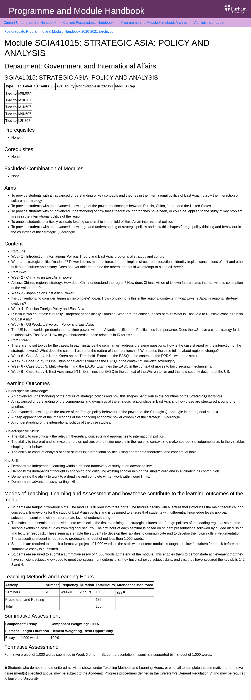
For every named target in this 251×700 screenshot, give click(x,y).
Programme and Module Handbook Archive (153, 22)
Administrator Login (209, 22)
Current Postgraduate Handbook (88, 22)
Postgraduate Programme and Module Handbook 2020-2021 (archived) (59, 31)
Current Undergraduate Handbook (29, 22)
